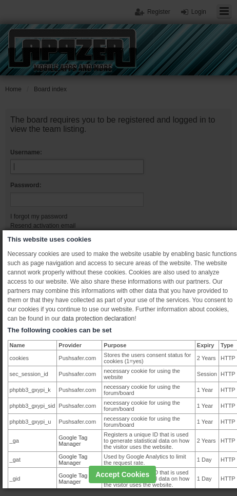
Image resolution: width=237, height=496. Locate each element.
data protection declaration (98, 318)
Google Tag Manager (72, 440)
